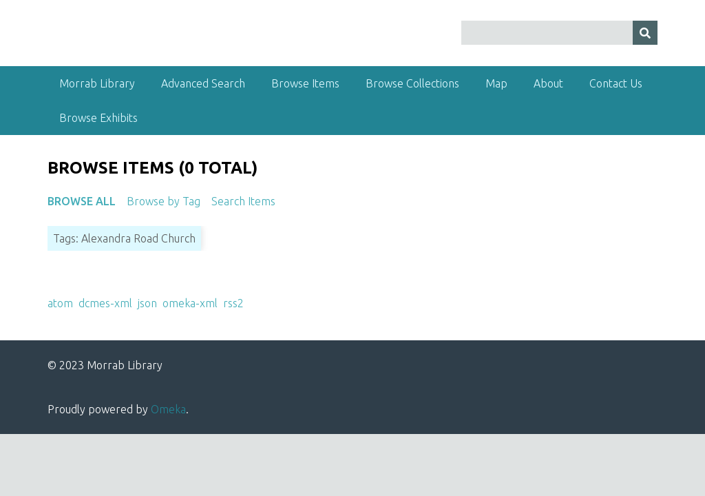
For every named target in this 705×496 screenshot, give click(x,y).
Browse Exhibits (98, 118)
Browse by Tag (163, 201)
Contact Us (615, 83)
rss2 (233, 303)
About (548, 83)
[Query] (559, 33)
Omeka (168, 409)
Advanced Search (203, 83)
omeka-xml (190, 303)
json (147, 303)
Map (496, 83)
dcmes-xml (105, 303)
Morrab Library (97, 83)
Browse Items (305, 83)
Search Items (243, 201)
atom (60, 303)
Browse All (82, 201)
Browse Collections (412, 83)
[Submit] (645, 33)
